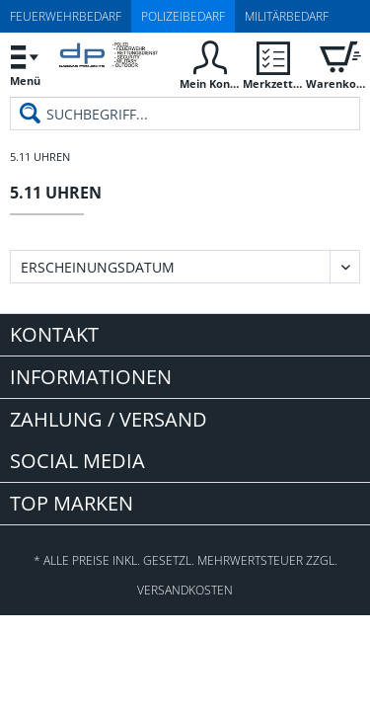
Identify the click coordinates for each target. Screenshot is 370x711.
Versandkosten (185, 590)
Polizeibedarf (183, 16)
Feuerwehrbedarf (65, 16)
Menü (24, 63)
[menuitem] (24, 65)
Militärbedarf (287, 16)
